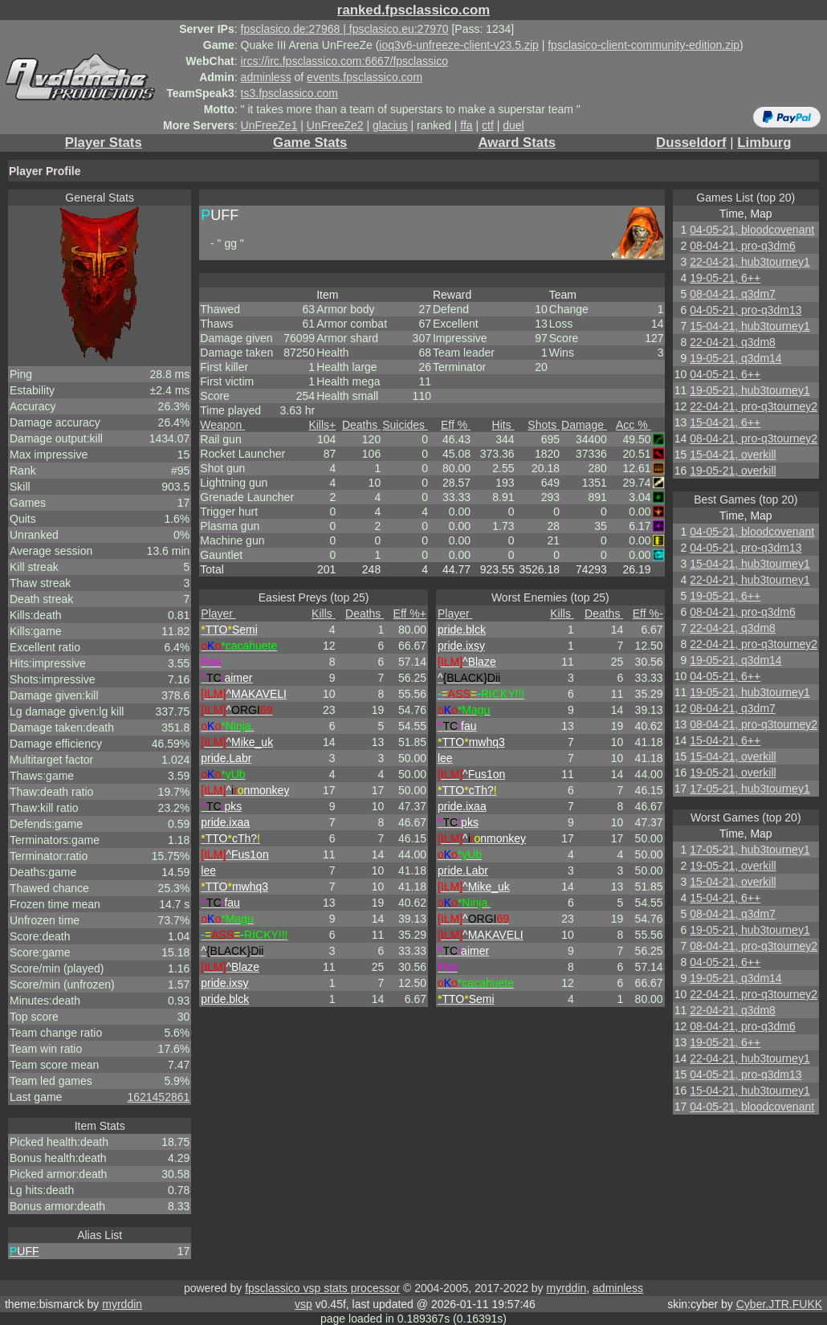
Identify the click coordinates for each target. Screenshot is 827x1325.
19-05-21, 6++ (725, 277)
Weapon (222, 424)
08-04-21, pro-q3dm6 (743, 245)
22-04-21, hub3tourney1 (749, 261)
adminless (266, 77)
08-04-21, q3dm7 (733, 293)
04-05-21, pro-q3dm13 (745, 310)
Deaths (361, 424)
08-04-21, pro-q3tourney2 (753, 438)
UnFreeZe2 (335, 125)
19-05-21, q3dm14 (735, 358)
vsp (303, 1304)
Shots (544, 424)
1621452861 (158, 1097)
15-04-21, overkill (733, 454)
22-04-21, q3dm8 (733, 342)
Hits (503, 424)
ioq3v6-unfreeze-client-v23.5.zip (458, 45)
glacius (390, 125)
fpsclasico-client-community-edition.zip (643, 45)
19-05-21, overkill (733, 470)
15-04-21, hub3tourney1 (749, 326)
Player (218, 613)
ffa (466, 125)
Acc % (633, 424)
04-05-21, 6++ (725, 374)
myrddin (566, 1288)
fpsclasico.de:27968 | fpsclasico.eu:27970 (345, 28)
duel (513, 125)
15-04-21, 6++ (725, 422)
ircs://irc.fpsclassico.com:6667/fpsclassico (344, 61)
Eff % (456, 424)
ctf (488, 125)
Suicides (405, 424)
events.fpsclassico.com (364, 77)
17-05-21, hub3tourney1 (749, 788)
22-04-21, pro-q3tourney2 (753, 406)
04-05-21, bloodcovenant (752, 229)
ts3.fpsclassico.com (289, 93)
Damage (584, 424)
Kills (322, 424)
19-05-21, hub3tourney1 (749, 390)
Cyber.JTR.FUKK (779, 1304)
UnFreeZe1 (269, 125)
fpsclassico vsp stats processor (322, 1288)
